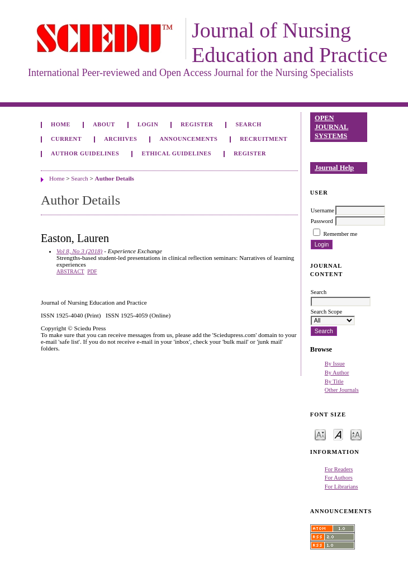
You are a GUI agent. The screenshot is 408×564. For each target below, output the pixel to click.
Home (60, 124)
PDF (92, 271)
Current (66, 139)
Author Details (114, 178)
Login (147, 124)
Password (322, 221)
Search (248, 124)
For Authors (339, 478)
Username (322, 210)
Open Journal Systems (331, 126)
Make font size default (338, 434)
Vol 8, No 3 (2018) (79, 251)
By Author (337, 372)
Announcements (188, 139)
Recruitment (263, 139)
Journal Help (334, 168)
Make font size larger (356, 434)
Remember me (340, 234)
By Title (334, 381)
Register (197, 124)
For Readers (339, 469)
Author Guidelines (85, 153)
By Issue (335, 364)
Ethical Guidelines (177, 153)
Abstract (70, 271)
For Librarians (341, 487)
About (104, 124)
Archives (120, 139)
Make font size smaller (320, 434)
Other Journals (342, 390)
